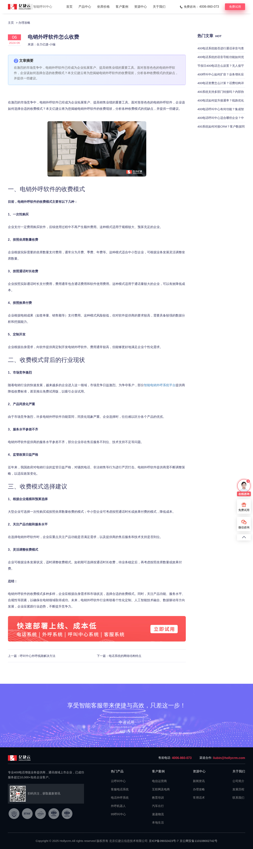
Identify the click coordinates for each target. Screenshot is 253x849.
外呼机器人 (118, 806)
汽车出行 (158, 806)
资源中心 (140, 6)
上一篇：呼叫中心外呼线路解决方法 (31, 655)
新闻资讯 (199, 781)
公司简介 (238, 781)
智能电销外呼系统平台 (160, 385)
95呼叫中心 (118, 814)
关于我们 (159, 6)
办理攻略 (24, 22)
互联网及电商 (159, 789)
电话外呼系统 (118, 797)
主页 (11, 22)
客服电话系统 (118, 789)
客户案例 (122, 6)
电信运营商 (159, 781)
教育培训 (158, 797)
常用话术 (199, 797)
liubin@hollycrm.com (229, 758)
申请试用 (126, 722)
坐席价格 (103, 6)
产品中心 (84, 6)
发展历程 (238, 789)
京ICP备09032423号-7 (163, 840)
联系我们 (238, 797)
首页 (69, 6)
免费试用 (235, 6)
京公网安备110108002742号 (198, 840)
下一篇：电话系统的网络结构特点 (119, 655)
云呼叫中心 (118, 781)
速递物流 (158, 814)
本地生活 (158, 822)
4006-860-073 (182, 758)
